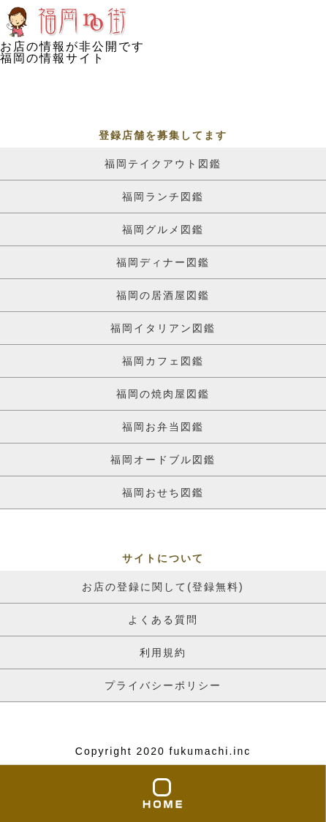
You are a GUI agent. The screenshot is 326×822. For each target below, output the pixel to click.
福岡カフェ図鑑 (163, 361)
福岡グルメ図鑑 (163, 229)
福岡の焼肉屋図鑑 (163, 394)
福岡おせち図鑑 (163, 492)
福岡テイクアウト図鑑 (163, 164)
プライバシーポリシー (163, 685)
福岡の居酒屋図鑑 (163, 295)
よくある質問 (163, 619)
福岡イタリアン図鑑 (163, 328)
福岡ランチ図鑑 (163, 196)
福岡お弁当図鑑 (163, 427)
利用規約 (163, 652)
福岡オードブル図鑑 (163, 459)
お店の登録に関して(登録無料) (162, 587)
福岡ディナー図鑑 (163, 262)
